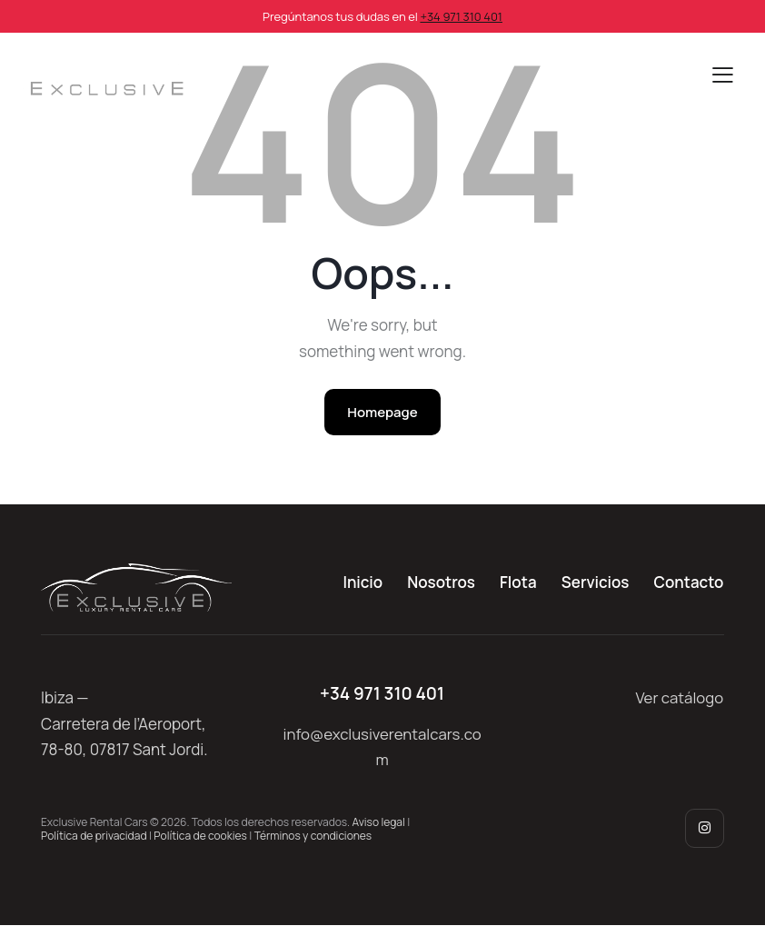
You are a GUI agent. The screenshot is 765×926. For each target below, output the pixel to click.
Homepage (382, 412)
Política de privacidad (94, 835)
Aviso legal (379, 822)
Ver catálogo (678, 698)
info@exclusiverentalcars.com (382, 746)
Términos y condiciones (313, 835)
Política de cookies (200, 835)
